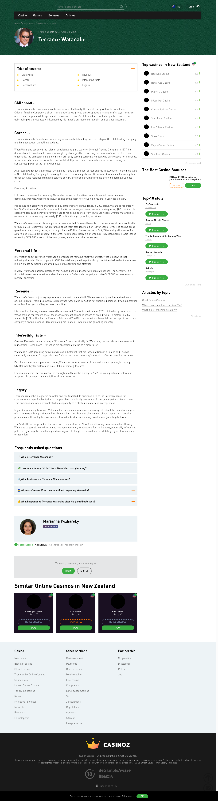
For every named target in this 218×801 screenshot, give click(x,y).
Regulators (72, 709)
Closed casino (22, 672)
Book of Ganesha (177, 260)
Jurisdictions (73, 704)
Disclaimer (124, 666)
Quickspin (173, 281)
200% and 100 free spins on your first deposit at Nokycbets (185, 181)
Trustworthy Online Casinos (29, 677)
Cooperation (125, 661)
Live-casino (72, 682)
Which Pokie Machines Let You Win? (162, 315)
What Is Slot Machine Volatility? (159, 320)
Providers (19, 715)
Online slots (21, 682)
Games (37, 18)
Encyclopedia (21, 720)
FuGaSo (172, 247)
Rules (17, 699)
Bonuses (53, 18)
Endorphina (174, 263)
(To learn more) (128, 796)
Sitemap (70, 720)
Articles (70, 18)
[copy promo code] (81, 624)
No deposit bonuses (25, 704)
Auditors (71, 715)
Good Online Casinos (153, 311)
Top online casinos (24, 693)
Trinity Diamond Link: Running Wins (184, 243)
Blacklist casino (23, 666)
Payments (71, 666)
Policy (121, 672)
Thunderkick (174, 210)
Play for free (182, 217)
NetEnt (172, 228)
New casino (20, 661)
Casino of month (75, 661)
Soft (68, 699)
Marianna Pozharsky (61, 524)
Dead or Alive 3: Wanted (181, 224)
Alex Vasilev (41, 547)
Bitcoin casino (74, 672)
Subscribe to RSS (108, 788)
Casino (22, 18)
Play (33, 630)
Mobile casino (74, 677)
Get (193, 188)
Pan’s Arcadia (176, 207)
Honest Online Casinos (26, 688)
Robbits (173, 277)
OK (142, 796)
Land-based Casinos (77, 693)
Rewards (19, 709)
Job (120, 677)
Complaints (72, 688)
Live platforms (74, 726)
